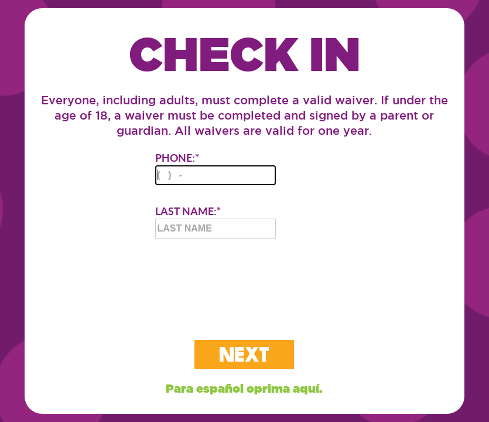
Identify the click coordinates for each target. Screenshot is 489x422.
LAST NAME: (215, 222)
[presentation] (244, 279)
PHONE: (215, 168)
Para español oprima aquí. (244, 388)
